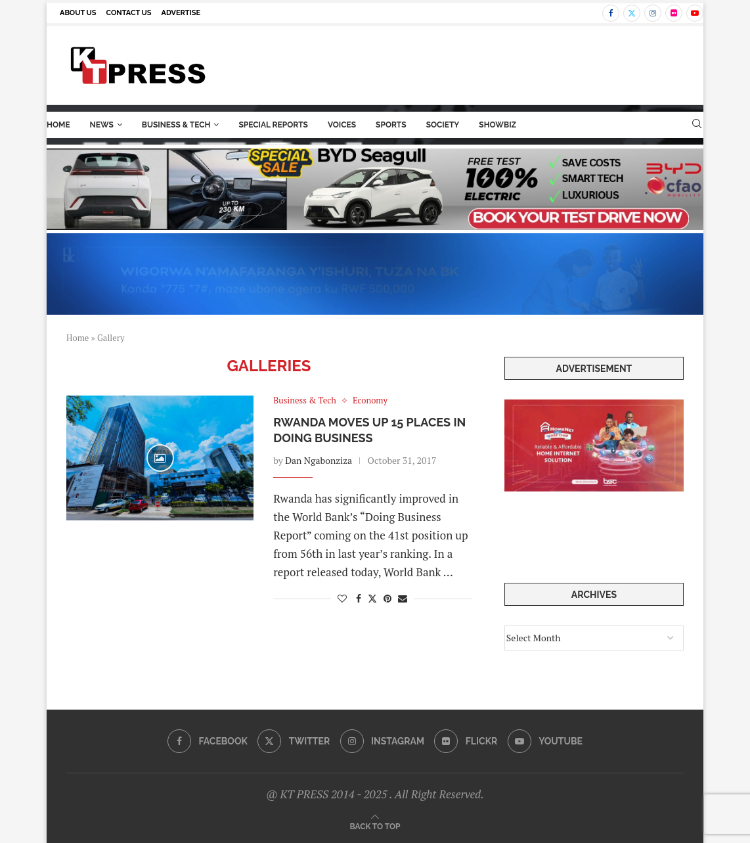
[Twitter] (631, 13)
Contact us (129, 13)
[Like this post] (342, 598)
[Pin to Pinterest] (387, 598)
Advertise (181, 13)
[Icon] (160, 458)
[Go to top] (375, 825)
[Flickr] (673, 13)
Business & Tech (176, 124)
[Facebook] (610, 13)
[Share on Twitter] (372, 598)
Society (443, 124)
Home (58, 124)
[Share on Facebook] (358, 598)
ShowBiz (497, 124)
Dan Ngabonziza (318, 460)
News (102, 124)
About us (78, 13)
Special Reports (273, 124)
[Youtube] (694, 13)
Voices (342, 124)
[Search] (696, 125)
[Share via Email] (402, 598)
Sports (391, 124)
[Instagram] (652, 13)
